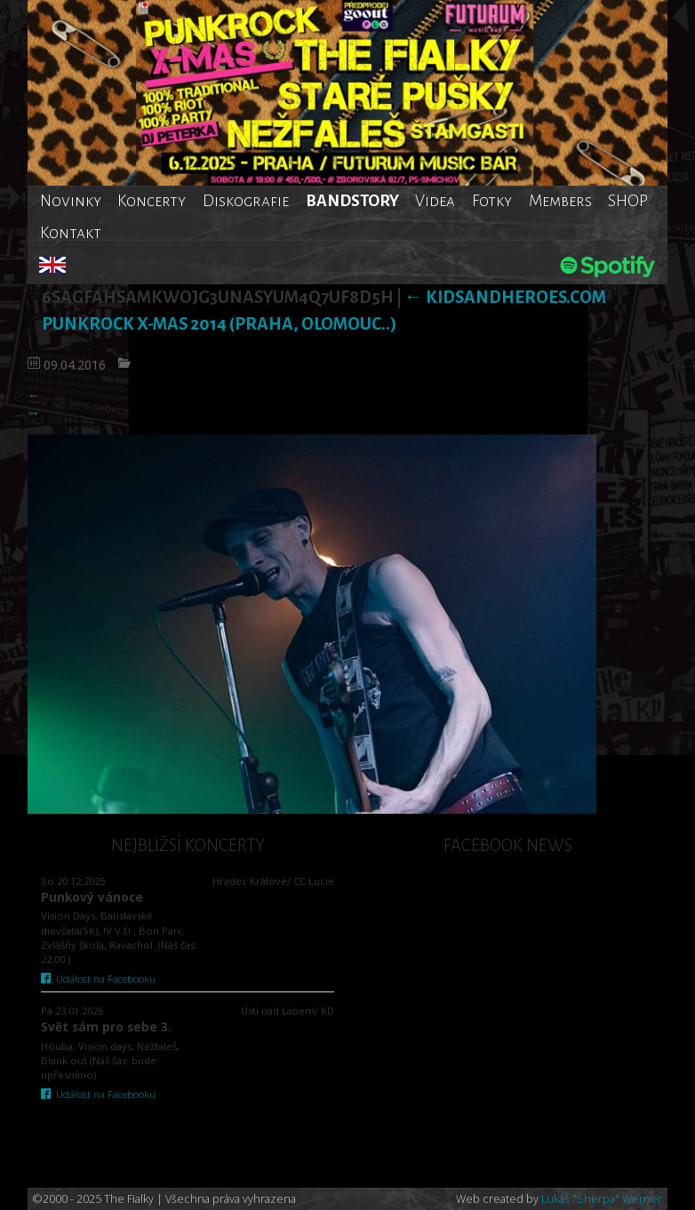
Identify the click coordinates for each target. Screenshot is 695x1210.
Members (560, 201)
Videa (435, 201)
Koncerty (151, 201)
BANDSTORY (352, 201)
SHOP (628, 201)
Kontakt (70, 233)
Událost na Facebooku (98, 978)
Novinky (70, 201)
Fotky (492, 201)
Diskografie (246, 201)
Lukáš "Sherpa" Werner (601, 1198)
